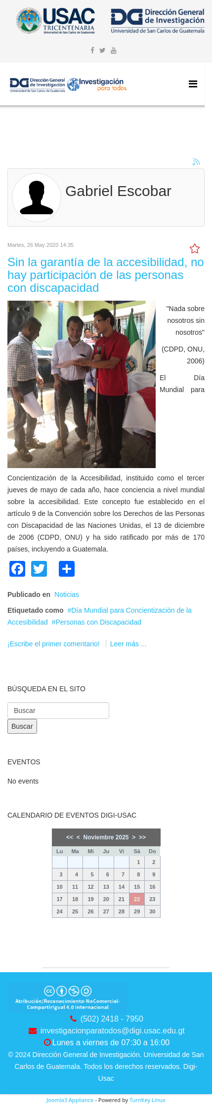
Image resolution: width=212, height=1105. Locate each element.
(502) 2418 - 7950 (112, 1019)
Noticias (66, 594)
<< (69, 837)
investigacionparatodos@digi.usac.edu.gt (113, 1030)
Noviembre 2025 (105, 837)
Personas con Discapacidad (98, 622)
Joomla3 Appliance (69, 1100)
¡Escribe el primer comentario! (54, 644)
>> (142, 837)
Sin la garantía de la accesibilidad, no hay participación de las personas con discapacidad (105, 275)
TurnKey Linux (147, 1100)
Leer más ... (128, 644)
